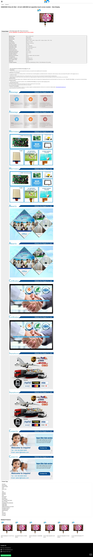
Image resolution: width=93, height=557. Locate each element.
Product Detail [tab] (5, 31)
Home (3, 4)
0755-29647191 (8, 547)
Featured (7, 4)
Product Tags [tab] (5, 481)
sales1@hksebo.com (9, 549)
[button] (2, 1)
